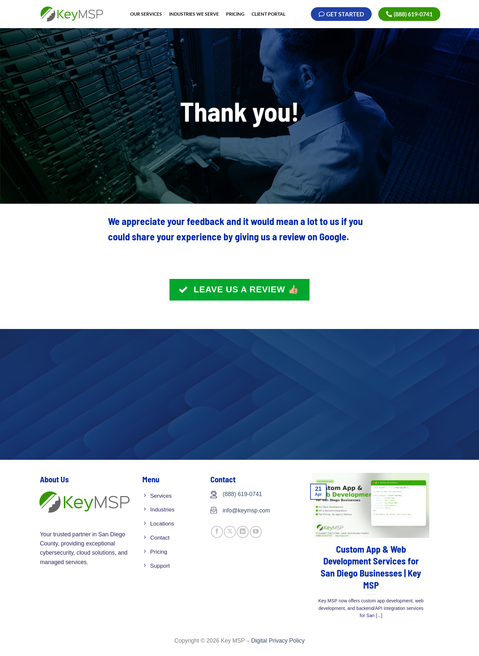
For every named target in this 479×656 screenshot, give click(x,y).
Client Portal (268, 14)
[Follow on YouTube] (256, 532)
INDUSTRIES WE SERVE (194, 14)
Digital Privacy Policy (278, 640)
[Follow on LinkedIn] (243, 532)
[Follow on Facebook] (217, 532)
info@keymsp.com (246, 510)
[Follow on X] (230, 532)
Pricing (235, 14)
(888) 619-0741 (242, 494)
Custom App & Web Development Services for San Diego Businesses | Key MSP (371, 567)
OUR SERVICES (146, 14)
